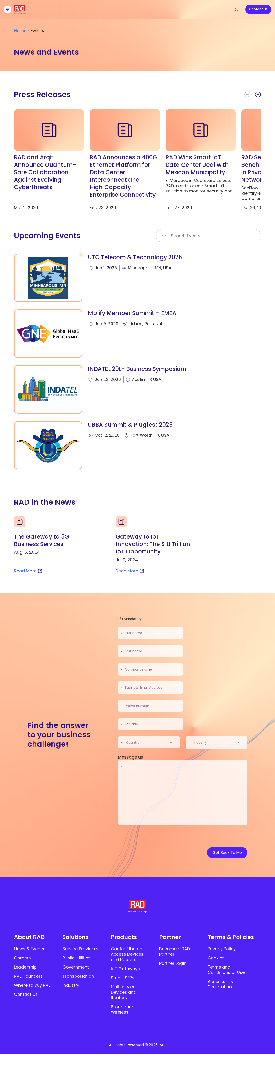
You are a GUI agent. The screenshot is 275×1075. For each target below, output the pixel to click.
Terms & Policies (231, 937)
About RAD (29, 937)
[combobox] (152, 742)
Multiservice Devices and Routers (123, 992)
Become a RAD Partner (174, 951)
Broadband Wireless (122, 1009)
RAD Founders (28, 976)
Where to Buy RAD (32, 985)
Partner (170, 937)
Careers (22, 958)
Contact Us (26, 994)
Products (124, 937)
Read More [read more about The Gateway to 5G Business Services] (28, 571)
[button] (258, 94)
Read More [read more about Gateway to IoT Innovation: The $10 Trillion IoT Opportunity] (130, 571)
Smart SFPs (122, 978)
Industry (70, 985)
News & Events (29, 949)
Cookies (216, 958)
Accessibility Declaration (220, 984)
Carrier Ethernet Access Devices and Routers (127, 954)
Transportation (78, 976)
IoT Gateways (125, 969)
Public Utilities (76, 958)
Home (20, 30)
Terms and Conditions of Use (226, 969)
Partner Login (172, 963)
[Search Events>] (164, 235)
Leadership (25, 967)
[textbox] (134, 742)
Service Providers (80, 949)
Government (75, 967)
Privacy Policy (222, 949)
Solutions (75, 937)
